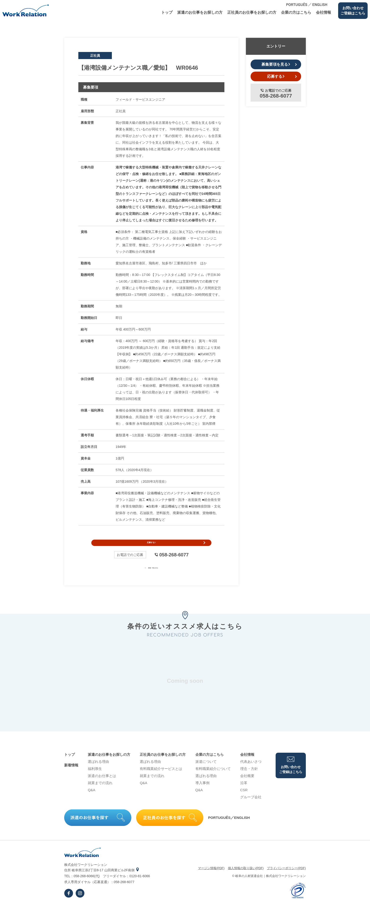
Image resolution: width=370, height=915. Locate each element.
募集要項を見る (275, 64)
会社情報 (323, 12)
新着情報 (71, 774)
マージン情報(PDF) (211, 877)
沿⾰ (243, 791)
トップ (166, 12)
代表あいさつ (250, 770)
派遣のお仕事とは (102, 784)
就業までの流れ (100, 791)
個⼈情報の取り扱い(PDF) (246, 877)
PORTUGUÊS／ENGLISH (229, 826)
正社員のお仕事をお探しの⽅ (251, 12)
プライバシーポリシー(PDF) (286, 877)
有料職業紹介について (213, 777)
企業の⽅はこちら (296, 12)
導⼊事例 (202, 791)
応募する (151, 547)
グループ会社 (250, 806)
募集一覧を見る (151, 576)
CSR (244, 798)
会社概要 (247, 784)
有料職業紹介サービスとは (161, 777)
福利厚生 (95, 777)
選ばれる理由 (98, 770)
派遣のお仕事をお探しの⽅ (200, 12)
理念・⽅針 (249, 777)
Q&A (91, 798)
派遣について (206, 770)
